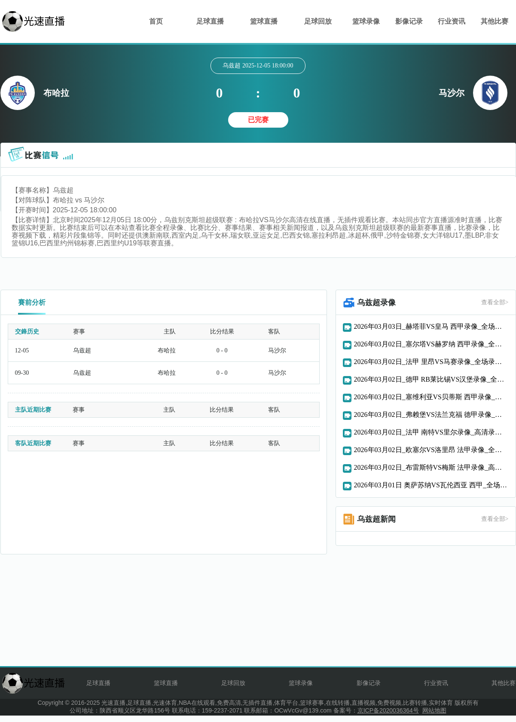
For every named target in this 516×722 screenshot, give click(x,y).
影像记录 (409, 21)
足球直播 (210, 21)
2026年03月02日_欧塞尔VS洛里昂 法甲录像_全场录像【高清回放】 (431, 449)
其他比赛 (494, 21)
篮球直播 (264, 21)
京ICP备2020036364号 (388, 710)
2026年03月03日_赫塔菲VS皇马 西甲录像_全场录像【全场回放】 (431, 326)
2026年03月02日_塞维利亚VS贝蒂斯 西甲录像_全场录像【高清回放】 (431, 397)
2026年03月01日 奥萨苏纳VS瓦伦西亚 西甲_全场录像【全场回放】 (431, 485)
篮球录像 (366, 21)
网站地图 (434, 710)
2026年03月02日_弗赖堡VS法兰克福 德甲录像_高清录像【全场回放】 (431, 414)
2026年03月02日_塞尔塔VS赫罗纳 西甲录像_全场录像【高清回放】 (431, 344)
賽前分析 (32, 302)
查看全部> (495, 302)
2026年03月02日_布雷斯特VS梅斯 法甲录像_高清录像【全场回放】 (431, 467)
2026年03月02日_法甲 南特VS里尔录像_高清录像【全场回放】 (431, 432)
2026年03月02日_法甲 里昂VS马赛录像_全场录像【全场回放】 (431, 361)
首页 (156, 21)
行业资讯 (451, 21)
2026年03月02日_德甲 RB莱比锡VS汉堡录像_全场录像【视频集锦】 (431, 379)
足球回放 (318, 21)
